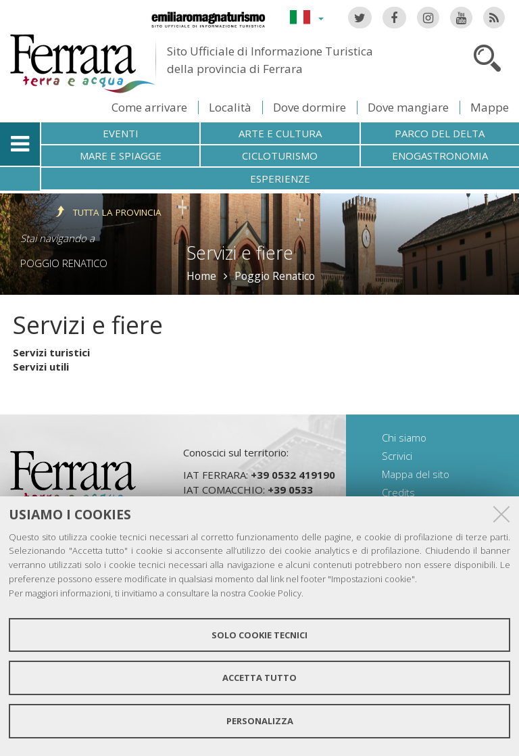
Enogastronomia (440, 155)
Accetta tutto (259, 677)
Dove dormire (309, 107)
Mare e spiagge (121, 155)
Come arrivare (149, 107)
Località (230, 107)
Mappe (489, 107)
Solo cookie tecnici (259, 635)
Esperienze (280, 178)
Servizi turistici (51, 352)
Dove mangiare (408, 107)
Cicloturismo (280, 155)
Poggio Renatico (63, 263)
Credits (398, 492)
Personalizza (259, 721)
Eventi (121, 133)
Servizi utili (41, 366)
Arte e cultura (280, 133)
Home (201, 275)
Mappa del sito (415, 474)
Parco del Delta (440, 133)
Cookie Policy (274, 593)
